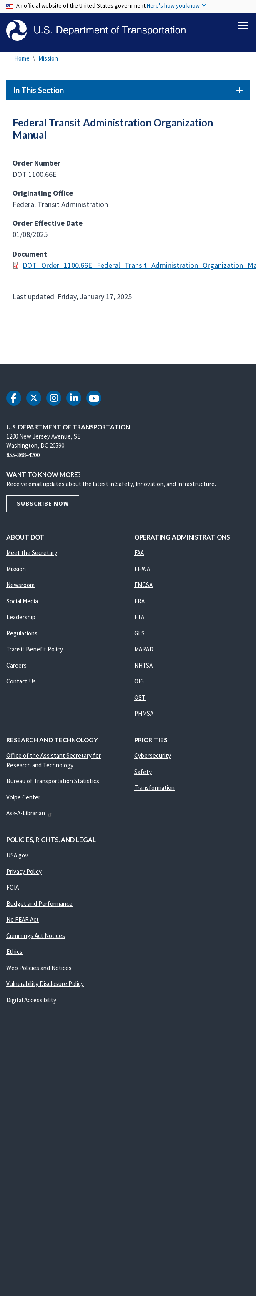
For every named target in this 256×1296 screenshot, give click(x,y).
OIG (139, 681)
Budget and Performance (39, 904)
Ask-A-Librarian (29, 813)
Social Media (22, 601)
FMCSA (143, 585)
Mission (48, 58)
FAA (139, 553)
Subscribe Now (43, 503)
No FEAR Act (22, 919)
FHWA (142, 569)
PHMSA (143, 713)
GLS (139, 633)
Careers (16, 665)
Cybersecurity (152, 755)
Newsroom (20, 585)
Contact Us (21, 681)
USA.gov (17, 855)
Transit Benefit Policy (34, 649)
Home (22, 58)
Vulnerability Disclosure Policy (45, 984)
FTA (139, 617)
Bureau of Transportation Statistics (52, 781)
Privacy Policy (24, 871)
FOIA (12, 887)
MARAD (143, 649)
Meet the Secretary (31, 553)
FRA (139, 601)
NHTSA (143, 665)
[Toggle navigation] (243, 25)
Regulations (22, 633)
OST (140, 697)
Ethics (14, 952)
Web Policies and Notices (39, 968)
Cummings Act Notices (35, 936)
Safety (143, 772)
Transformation (154, 788)
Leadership (20, 617)
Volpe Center (23, 797)
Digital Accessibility (31, 1000)
